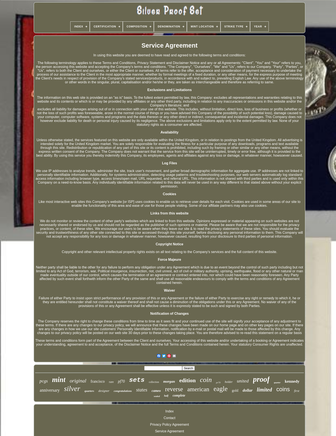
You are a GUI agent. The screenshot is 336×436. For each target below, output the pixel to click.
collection (154, 382)
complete (179, 395)
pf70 (121, 381)
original (78, 381)
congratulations (123, 391)
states (141, 390)
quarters (89, 391)
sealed (157, 396)
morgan (169, 381)
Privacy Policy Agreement (169, 424)
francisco (98, 381)
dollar (247, 390)
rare (111, 382)
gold (235, 390)
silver (72, 389)
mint (58, 380)
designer (104, 391)
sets (136, 380)
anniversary (50, 390)
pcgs (43, 381)
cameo (156, 391)
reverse (174, 389)
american (198, 389)
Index (169, 411)
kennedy (292, 381)
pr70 (218, 382)
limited (264, 390)
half (166, 395)
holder (229, 382)
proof (261, 379)
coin (206, 380)
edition (187, 380)
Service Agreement (169, 431)
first (296, 391)
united (243, 381)
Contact (169, 418)
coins (283, 389)
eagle (221, 389)
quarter (277, 382)
